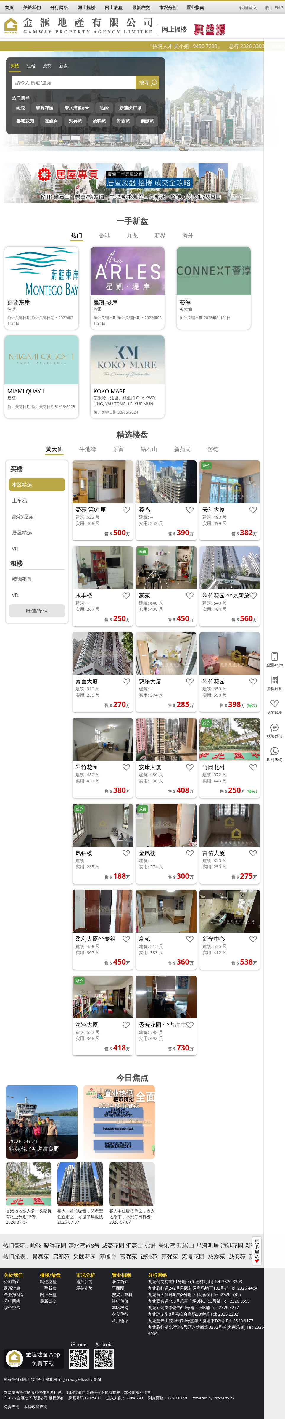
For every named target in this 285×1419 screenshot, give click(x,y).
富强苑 (128, 1256)
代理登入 (248, 7)
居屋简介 (120, 1281)
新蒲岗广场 (130, 108)
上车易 (19, 500)
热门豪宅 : (15, 1245)
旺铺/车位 (37, 610)
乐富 (118, 449)
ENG (279, 7)
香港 (104, 235)
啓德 (213, 449)
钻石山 (149, 449)
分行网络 (12, 1301)
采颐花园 (25, 121)
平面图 (118, 1288)
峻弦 (20, 108)
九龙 (132, 235)
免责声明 (11, 1406)
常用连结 (120, 1320)
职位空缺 (12, 1307)
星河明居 (207, 1245)
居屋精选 (22, 532)
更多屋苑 (257, 1250)
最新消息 (12, 1288)
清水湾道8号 (76, 108)
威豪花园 (113, 1245)
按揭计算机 (122, 1294)
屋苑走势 (84, 1288)
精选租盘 (22, 579)
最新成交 (48, 1301)
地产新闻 (84, 1281)
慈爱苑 (216, 1256)
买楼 (14, 65)
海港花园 (232, 1245)
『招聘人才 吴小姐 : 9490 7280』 (200, 46)
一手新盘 (48, 1288)
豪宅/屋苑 (23, 516)
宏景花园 (193, 1256)
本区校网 (120, 1307)
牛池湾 (87, 449)
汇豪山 (134, 1245)
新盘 (63, 65)
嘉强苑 (169, 1256)
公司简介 (12, 1281)
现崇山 (185, 1245)
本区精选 (22, 484)
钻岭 (104, 108)
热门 (76, 235)
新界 (160, 235)
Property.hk (224, 1398)
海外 (188, 235)
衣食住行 (120, 1314)
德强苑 (99, 121)
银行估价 (120, 1301)
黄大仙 (54, 449)
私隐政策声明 (35, 1406)
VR (15, 548)
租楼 (31, 65)
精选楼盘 (48, 1281)
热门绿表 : (15, 1256)
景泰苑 (123, 121)
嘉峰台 (51, 121)
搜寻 (144, 82)
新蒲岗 (182, 449)
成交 (47, 65)
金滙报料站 (14, 1294)
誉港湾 (166, 1245)
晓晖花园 (45, 108)
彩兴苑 (75, 121)
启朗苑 (147, 121)
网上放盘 (48, 1294)
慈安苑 (237, 1256)
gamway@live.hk (77, 1379)
